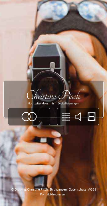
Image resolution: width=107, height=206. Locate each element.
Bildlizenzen (58, 189)
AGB (91, 189)
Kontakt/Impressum (53, 194)
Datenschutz (77, 189)
